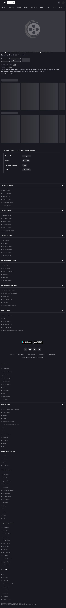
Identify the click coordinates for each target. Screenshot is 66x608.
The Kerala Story (7, 434)
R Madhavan (6, 527)
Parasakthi (5, 440)
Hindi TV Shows (6, 190)
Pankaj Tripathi (6, 543)
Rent (60, 7)
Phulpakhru (5, 302)
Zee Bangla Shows (7, 256)
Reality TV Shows (7, 227)
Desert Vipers (6, 587)
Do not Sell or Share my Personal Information (32, 357)
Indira (4, 393)
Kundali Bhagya (6, 381)
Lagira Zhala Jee (6, 296)
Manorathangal (6, 484)
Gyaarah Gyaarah (7, 481)
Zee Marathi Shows (7, 246)
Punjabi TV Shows (7, 206)
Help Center (21, 354)
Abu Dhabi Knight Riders (8, 584)
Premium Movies (5, 404)
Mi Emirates (5, 596)
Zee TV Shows (6, 240)
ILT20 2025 (5, 580)
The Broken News (7, 496)
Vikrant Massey (6, 531)
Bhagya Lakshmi (6, 321)
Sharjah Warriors (7, 599)
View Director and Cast (8, 74)
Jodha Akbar (5, 265)
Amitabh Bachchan (7, 559)
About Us (12, 354)
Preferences (52, 354)
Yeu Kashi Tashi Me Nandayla (10, 293)
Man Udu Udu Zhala (7, 299)
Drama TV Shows (7, 215)
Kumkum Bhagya (7, 378)
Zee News (5, 456)
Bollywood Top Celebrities (8, 523)
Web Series (33, 7)
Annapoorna (6, 390)
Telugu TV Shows (7, 199)
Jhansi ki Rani (6, 375)
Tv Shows (10, 7)
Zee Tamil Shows (7, 252)
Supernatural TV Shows (8, 231)
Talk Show (9, 67)
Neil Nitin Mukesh (7, 552)
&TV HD (4, 462)
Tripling (4, 515)
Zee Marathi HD (6, 465)
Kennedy (5, 415)
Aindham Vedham (7, 493)
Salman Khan (6, 537)
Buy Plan (11, 2)
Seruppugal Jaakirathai (8, 490)
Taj (3, 509)
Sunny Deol (5, 549)
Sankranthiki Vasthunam (8, 421)
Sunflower (5, 512)
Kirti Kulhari (5, 555)
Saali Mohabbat (6, 412)
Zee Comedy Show (7, 324)
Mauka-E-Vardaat (7, 327)
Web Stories (5, 577)
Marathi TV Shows (7, 193)
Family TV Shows (7, 221)
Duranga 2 (5, 503)
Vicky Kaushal (6, 546)
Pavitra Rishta (6, 274)
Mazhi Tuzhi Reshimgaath (9, 290)
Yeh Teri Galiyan (6, 268)
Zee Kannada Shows (7, 249)
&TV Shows (5, 243)
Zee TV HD (5, 459)
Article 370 (5, 437)
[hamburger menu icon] (63, 2)
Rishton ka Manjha (7, 315)
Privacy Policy (31, 354)
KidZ (41, 7)
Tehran (4, 418)
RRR (3, 446)
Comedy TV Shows (7, 224)
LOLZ (47, 7)
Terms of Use (42, 354)
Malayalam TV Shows (8, 202)
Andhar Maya (6, 487)
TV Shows (25, 55)
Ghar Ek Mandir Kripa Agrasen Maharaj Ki (13, 330)
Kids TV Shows (6, 400)
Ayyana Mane (6, 475)
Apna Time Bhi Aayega (8, 271)
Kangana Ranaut (6, 562)
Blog (4, 574)
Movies (19, 7)
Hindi (14, 65)
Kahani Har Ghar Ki (7, 55)
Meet (4, 318)
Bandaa (4, 443)
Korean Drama (6, 396)
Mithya (4, 506)
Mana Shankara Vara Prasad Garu (11, 425)
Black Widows (6, 499)
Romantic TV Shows (7, 218)
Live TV (54, 7)
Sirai (4, 431)
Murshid (5, 478)
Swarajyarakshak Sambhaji (9, 305)
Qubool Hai (5, 277)
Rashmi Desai (6, 565)
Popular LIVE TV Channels (8, 451)
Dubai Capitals (6, 590)
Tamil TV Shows (6, 196)
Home (3, 7)
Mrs (3, 428)
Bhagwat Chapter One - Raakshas (11, 409)
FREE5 (25, 7)
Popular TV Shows (6, 364)
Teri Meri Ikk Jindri (7, 280)
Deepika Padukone (7, 534)
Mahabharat (6, 368)
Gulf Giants (5, 593)
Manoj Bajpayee (6, 540)
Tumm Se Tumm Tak (7, 372)
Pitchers (4, 518)
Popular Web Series (6, 470)
